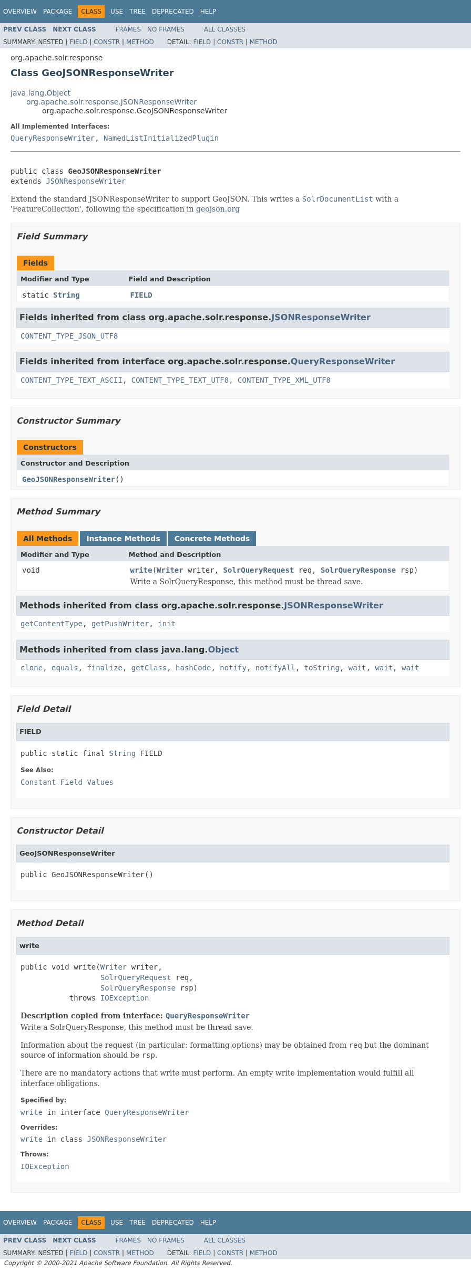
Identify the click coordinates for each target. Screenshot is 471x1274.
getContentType (52, 623)
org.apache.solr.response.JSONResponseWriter (111, 102)
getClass (149, 668)
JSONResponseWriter (86, 181)
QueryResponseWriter (53, 138)
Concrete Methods (212, 538)
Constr (107, 42)
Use (116, 11)
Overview (20, 11)
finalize (104, 668)
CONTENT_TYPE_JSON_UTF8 (69, 336)
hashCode (193, 668)
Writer (170, 570)
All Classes (224, 29)
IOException (124, 998)
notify (233, 668)
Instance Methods (123, 538)
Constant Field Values (67, 782)
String (66, 295)
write (141, 570)
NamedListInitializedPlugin (161, 138)
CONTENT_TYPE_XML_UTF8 (284, 380)
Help (208, 11)
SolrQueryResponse (358, 570)
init (167, 623)
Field (78, 42)
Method (140, 42)
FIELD (141, 295)
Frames (128, 29)
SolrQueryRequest (258, 570)
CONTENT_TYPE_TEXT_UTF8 (180, 380)
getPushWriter (120, 623)
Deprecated (173, 11)
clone (32, 668)
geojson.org (218, 209)
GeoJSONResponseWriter (68, 479)
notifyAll (275, 668)
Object (223, 650)
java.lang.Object (40, 93)
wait (357, 668)
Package (57, 11)
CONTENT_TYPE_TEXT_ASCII (71, 380)
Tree (137, 11)
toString (322, 668)
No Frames (166, 29)
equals (65, 668)
